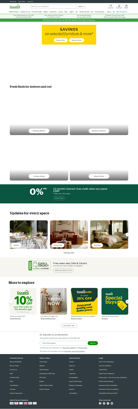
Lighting (72, 12)
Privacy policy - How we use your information (113, 377)
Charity (71, 370)
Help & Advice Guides (46, 385)
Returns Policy (14, 366)
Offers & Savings (14, 12)
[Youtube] (112, 403)
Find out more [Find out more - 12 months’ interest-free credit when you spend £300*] (59, 198)
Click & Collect (44, 370)
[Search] (54, 6)
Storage (109, 12)
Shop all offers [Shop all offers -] (60, 40)
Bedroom (97, 245)
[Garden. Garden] (29, 234)
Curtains (61, 12)
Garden (16, 245)
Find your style (69, 253)
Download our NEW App (47, 373)
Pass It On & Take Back (106, 362)
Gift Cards (42, 377)
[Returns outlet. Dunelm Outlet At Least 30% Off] (84, 301)
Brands (41, 381)
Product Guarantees (16, 393)
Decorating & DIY (101, 12)
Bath (92, 12)
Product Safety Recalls (106, 381)
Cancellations (14, 385)
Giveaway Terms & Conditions (108, 385)
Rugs (77, 12)
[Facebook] (100, 403)
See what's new (69, 326)
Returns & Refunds (16, 362)
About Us (72, 366)
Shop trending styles (48, 319)
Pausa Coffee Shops (75, 381)
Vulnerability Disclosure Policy (108, 393)
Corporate (72, 373)
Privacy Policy (83, 348)
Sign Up (92, 343)
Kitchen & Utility (85, 12)
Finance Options (44, 389)
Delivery (41, 366)
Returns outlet (76, 319)
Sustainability (73, 377)
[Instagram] (108, 403)
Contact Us (30, 1)
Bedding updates (39, 131)
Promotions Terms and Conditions (74, 351)
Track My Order (14, 377)
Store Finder (21, 1)
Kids (114, 12)
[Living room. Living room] (69, 234)
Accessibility (73, 393)
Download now (15, 319)
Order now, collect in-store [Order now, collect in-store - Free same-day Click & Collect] (63, 270)
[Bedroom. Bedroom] (109, 234)
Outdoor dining (39, 176)
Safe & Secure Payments (106, 373)
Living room (58, 245)
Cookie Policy (103, 370)
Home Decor (54, 12)
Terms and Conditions (69, 348)
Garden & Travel (26, 12)
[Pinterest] (104, 403)
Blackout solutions (99, 131)
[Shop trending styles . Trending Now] (53, 301)
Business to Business (75, 385)
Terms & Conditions (105, 366)
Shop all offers (99, 176)
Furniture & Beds (37, 12)
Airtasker (13, 389)
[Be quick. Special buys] (114, 301)
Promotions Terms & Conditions (109, 389)
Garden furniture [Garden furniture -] (76, 40)
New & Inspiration (123, 12)
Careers (71, 362)
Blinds (67, 12)
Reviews (71, 389)
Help (11, 373)
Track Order (13, 1)
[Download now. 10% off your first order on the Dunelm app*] (23, 301)
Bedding (46, 12)
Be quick (105, 319)
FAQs (11, 381)
